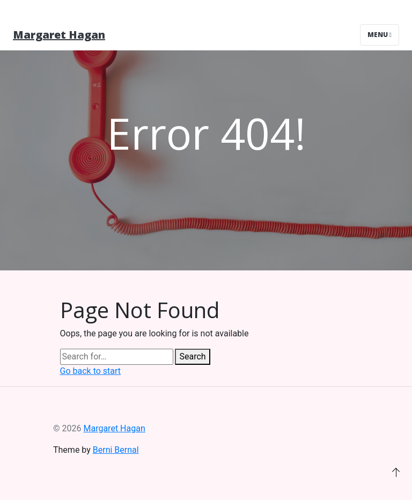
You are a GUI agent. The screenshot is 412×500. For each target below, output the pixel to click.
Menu (379, 34)
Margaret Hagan (59, 34)
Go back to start (90, 371)
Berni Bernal (116, 450)
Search (192, 356)
